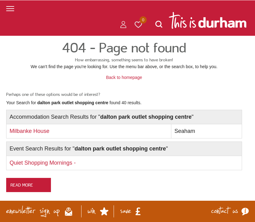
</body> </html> (127, 111)
